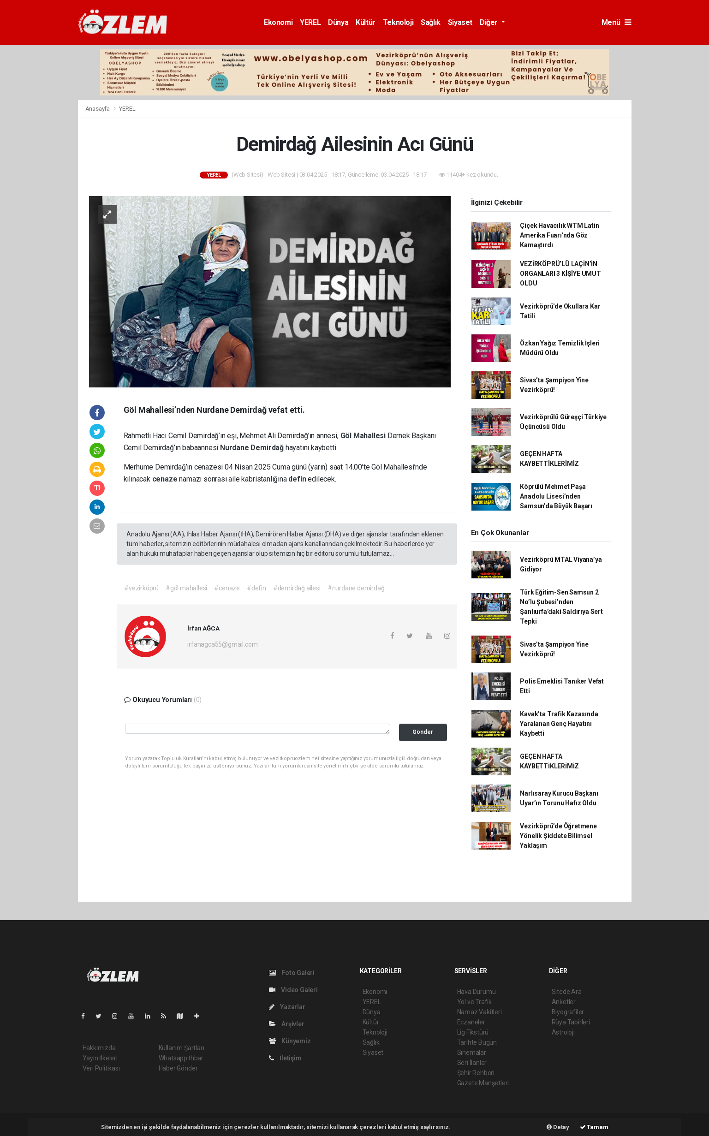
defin (298, 479)
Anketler (564, 1001)
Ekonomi (278, 22)
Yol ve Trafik (474, 1001)
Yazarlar (287, 1007)
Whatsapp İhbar (181, 1058)
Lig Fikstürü (473, 1032)
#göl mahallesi (186, 588)
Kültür (365, 22)
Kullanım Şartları (181, 1048)
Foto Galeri (292, 972)
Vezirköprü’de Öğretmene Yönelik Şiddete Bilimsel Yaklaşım (558, 835)
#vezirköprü (141, 588)
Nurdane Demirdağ (253, 447)
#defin (256, 588)
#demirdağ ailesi (297, 588)
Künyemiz (290, 1041)
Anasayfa (98, 108)
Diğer (490, 22)
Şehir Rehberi (476, 1073)
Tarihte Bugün (477, 1042)
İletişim (285, 1058)
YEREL (310, 22)
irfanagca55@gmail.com (222, 644)
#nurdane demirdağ (356, 588)
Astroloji (563, 1032)
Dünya (338, 22)
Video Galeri (293, 989)
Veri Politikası (101, 1068)
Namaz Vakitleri (479, 1012)
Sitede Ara (567, 991)
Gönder (422, 731)
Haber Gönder (178, 1068)
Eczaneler (471, 1022)
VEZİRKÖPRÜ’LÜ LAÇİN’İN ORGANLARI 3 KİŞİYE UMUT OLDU (560, 273)
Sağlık (431, 22)
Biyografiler (568, 1012)
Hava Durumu (476, 991)
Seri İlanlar (472, 1062)
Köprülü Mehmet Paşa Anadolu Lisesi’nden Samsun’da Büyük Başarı (556, 496)
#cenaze (227, 588)
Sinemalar (471, 1052)
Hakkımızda (99, 1048)
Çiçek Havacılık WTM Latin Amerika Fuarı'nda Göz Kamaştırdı (559, 235)
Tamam (594, 1127)
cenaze (165, 479)
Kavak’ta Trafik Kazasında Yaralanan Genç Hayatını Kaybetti (559, 723)
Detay (558, 1127)
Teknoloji (398, 22)
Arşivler (286, 1024)
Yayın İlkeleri (100, 1058)
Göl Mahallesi (363, 435)
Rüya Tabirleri (571, 1022)
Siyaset (460, 22)
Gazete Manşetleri (483, 1083)
